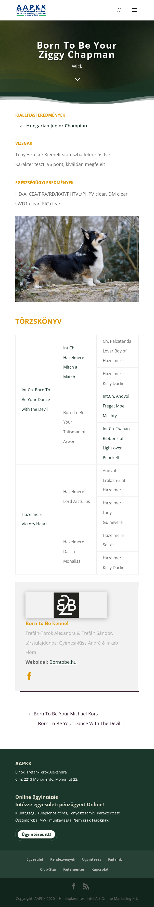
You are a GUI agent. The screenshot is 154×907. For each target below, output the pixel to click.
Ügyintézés (91, 859)
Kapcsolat (100, 869)
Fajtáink (115, 859)
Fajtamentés (74, 869)
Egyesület (35, 859)
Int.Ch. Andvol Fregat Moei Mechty (116, 405)
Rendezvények (62, 859)
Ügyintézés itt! (36, 834)
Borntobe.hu (62, 662)
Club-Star (48, 869)
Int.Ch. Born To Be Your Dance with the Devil (36, 399)
